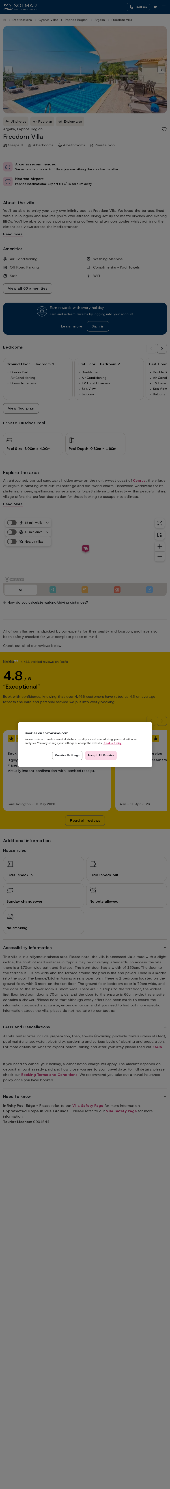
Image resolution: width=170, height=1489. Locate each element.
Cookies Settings (67, 755)
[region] (85, 744)
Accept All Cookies (101, 755)
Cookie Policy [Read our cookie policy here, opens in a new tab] (112, 743)
